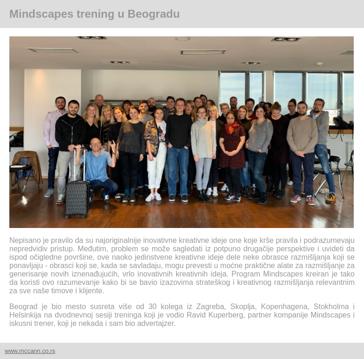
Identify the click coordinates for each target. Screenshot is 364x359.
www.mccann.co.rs (30, 350)
